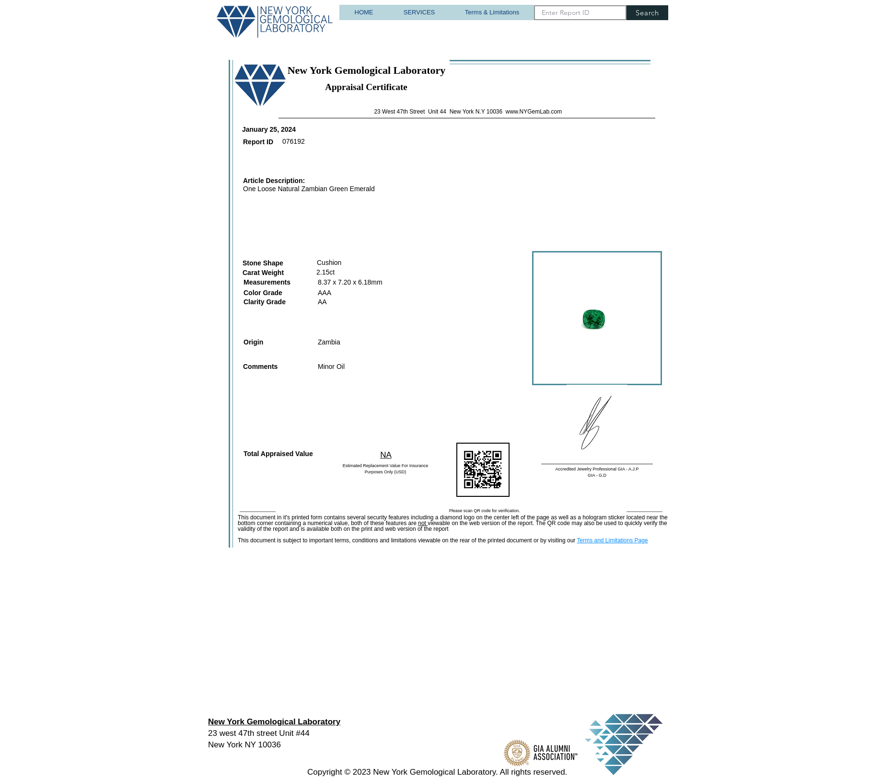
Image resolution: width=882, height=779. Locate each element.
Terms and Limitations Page (612, 540)
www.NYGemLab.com (534, 111)
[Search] (647, 12)
